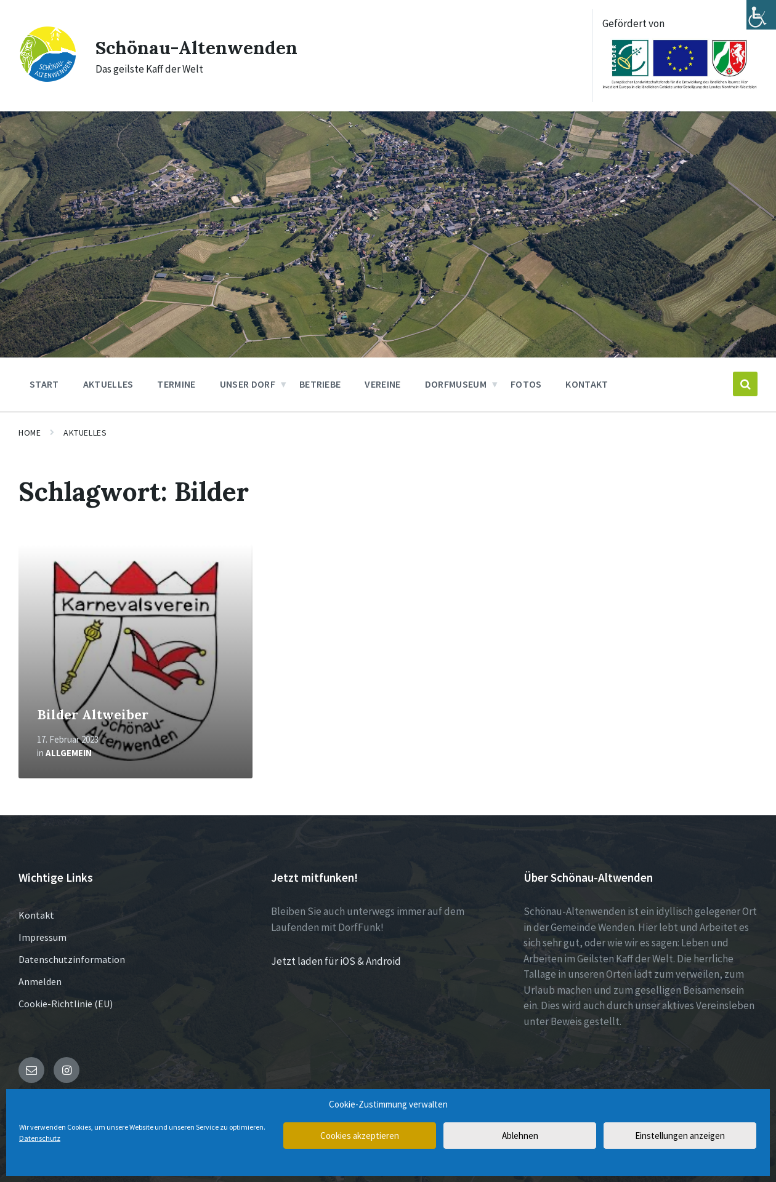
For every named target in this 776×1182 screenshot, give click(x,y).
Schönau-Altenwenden (197, 47)
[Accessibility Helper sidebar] (761, 15)
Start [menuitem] (44, 384)
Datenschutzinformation (71, 959)
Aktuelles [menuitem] (108, 384)
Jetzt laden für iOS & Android (336, 961)
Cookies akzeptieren (359, 1135)
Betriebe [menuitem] (320, 384)
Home (29, 432)
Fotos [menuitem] (526, 384)
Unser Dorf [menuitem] (247, 384)
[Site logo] (47, 79)
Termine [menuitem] (176, 384)
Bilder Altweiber (92, 714)
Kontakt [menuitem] (586, 384)
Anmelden (40, 981)
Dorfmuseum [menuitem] (456, 384)
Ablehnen (520, 1135)
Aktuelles (85, 432)
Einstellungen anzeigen (680, 1135)
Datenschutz (39, 1138)
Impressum (42, 937)
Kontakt (36, 915)
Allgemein (69, 753)
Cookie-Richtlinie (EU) (65, 1003)
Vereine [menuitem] (382, 384)
